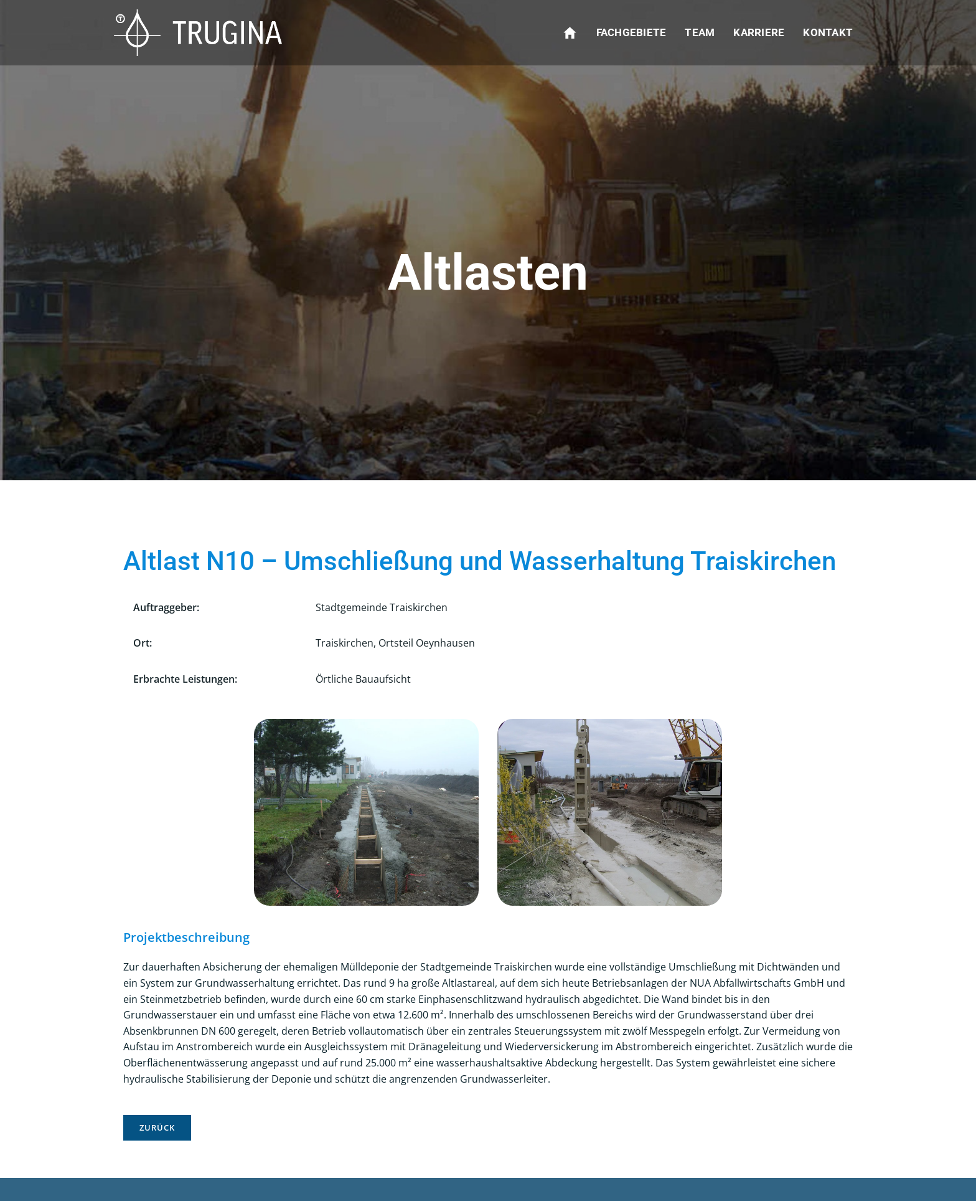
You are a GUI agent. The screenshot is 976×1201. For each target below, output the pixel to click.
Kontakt (828, 32)
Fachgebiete (631, 32)
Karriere (758, 32)
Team (700, 32)
